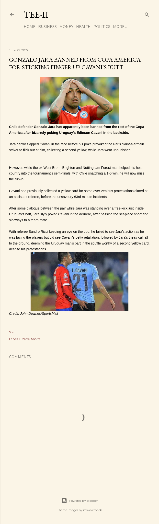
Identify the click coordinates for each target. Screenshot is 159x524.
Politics (101, 26)
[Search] (147, 13)
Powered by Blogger (79, 501)
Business (47, 26)
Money (66, 26)
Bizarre (24, 339)
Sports (35, 339)
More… (120, 26)
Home (29, 26)
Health (83, 26)
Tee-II (36, 14)
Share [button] (13, 332)
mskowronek (92, 510)
